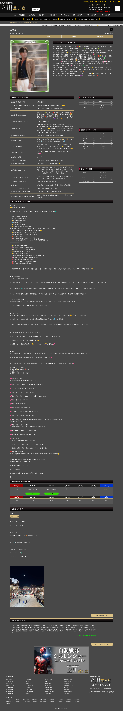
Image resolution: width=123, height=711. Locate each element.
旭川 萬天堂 (9, 700)
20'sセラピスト (78, 15)
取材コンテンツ (29, 693)
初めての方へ (9, 679)
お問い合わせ (70, 19)
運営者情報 (66, 689)
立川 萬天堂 (51, 702)
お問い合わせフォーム (69, 683)
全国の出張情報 (29, 691)
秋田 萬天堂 (51, 700)
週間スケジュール (10, 685)
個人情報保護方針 (68, 691)
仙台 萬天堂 (60, 700)
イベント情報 (29, 689)
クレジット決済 (53, 19)
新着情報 (28, 687)
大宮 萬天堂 (34, 702)
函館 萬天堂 (34, 700)
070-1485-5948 (98, 4)
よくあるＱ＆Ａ (29, 685)
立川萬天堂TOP (67, 681)
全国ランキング (48, 689)
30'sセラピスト (92, 15)
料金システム (43, 19)
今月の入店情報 (9, 687)
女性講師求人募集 (94, 19)
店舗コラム (47, 681)
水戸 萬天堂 (17, 702)
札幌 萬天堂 (17, 700)
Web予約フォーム (68, 687)
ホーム (13, 15)
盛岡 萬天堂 (43, 700)
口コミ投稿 (62, 19)
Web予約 (35, 19)
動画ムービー (29, 683)
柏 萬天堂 (59, 702)
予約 (33, 493)
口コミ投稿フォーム (68, 685)
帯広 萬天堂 (26, 700)
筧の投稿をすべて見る (102, 615)
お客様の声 (42, 15)
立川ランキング (48, 687)
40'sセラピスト (106, 15)
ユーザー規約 (48, 685)
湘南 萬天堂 (9, 703)
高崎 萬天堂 (77, 700)
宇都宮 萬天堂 (9, 702)
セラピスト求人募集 (81, 19)
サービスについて (10, 681)
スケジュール (65, 15)
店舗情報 (22, 15)
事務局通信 (66, 693)
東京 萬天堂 (43, 702)
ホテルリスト (28, 19)
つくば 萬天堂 (26, 702)
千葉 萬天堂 (68, 702)
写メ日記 (32, 15)
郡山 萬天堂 (68, 700)
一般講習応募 (48, 693)
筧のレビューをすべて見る (102, 644)
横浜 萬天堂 (77, 702)
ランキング (53, 15)
